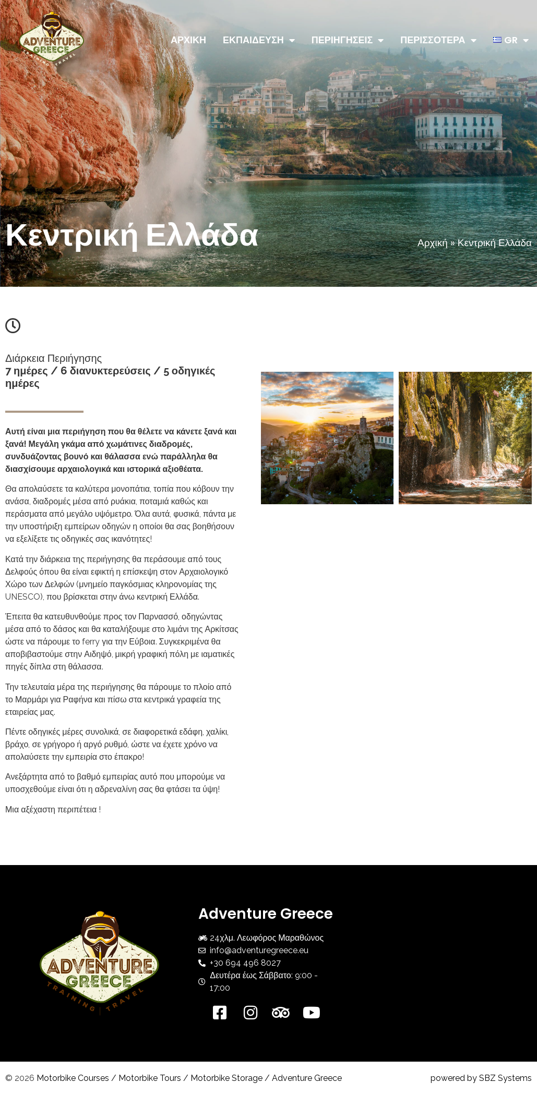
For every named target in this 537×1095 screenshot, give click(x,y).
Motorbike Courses (73, 1078)
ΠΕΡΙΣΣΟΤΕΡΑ (438, 40)
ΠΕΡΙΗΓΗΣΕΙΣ (348, 40)
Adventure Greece (307, 1078)
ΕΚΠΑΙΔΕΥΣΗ (259, 40)
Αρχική (432, 243)
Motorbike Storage (226, 1078)
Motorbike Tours (149, 1078)
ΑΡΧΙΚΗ (188, 39)
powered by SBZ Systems (481, 1078)
